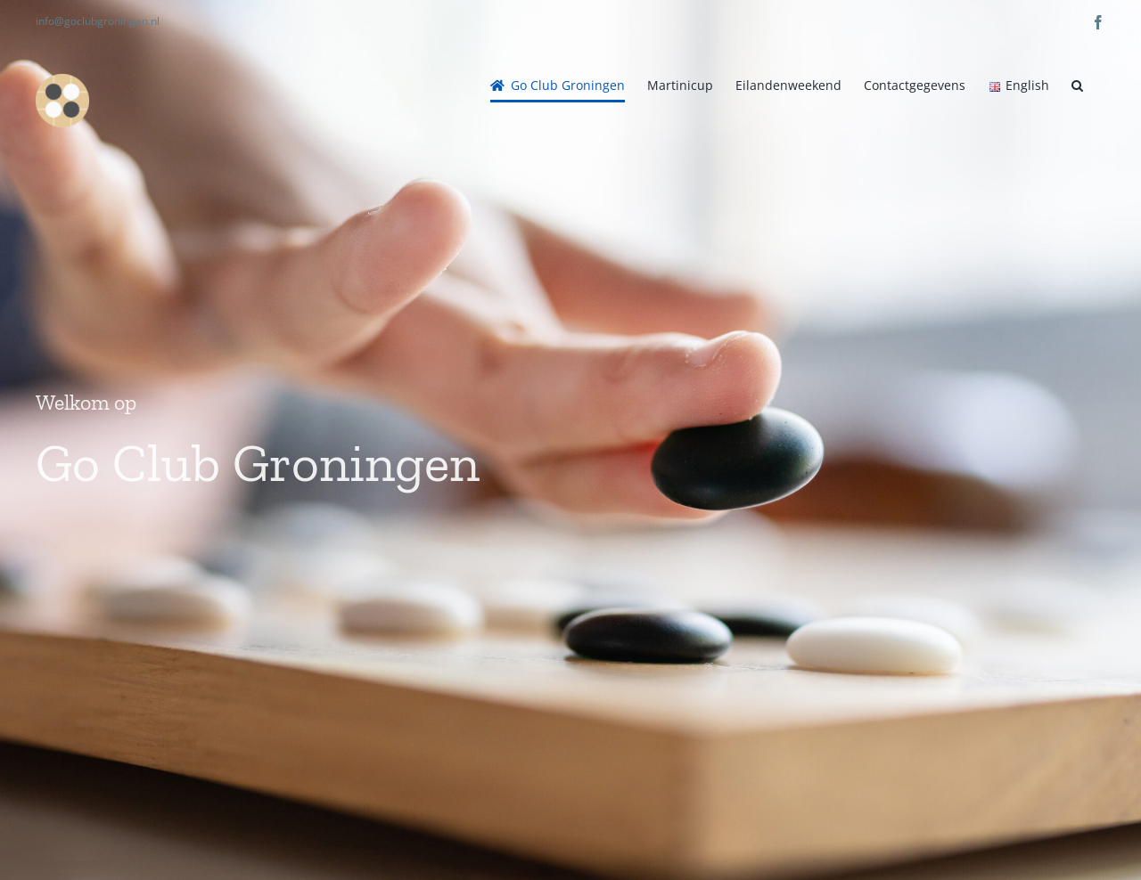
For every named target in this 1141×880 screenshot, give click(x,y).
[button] (1077, 85)
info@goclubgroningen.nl (98, 21)
